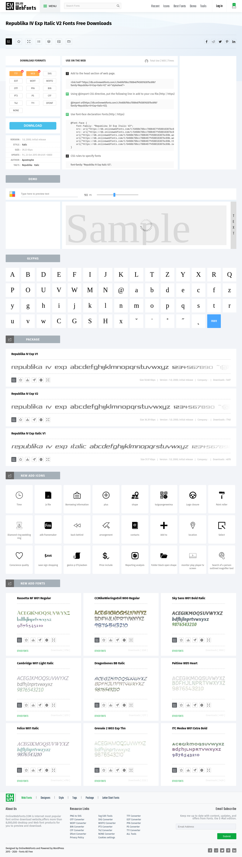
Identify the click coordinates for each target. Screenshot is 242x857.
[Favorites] (19, 41)
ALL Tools (131, 834)
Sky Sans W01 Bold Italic (188, 598)
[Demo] (29, 41)
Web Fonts (26, 798)
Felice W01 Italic (28, 728)
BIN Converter (77, 826)
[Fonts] (69, 41)
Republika (27, 165)
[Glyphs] (39, 41)
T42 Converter (105, 830)
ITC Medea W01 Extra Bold (189, 728)
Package (90, 798)
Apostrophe (28, 160)
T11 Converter (133, 830)
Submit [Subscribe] (227, 836)
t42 (16, 103)
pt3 (16, 95)
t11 (32, 103)
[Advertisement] (208, 112)
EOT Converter (134, 819)
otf (16, 88)
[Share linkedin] (233, 41)
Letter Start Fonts (110, 798)
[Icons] (59, 41)
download (33, 125)
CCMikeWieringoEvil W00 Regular (117, 598)
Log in (219, 6)
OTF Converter (77, 819)
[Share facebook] (206, 41)
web (33, 73)
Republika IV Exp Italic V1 (28, 433)
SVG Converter (105, 819)
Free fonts (23, 6)
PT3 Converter (105, 826)
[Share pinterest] (227, 41)
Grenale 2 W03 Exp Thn (110, 728)
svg (49, 73)
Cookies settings (106, 837)
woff (33, 81)
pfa (33, 88)
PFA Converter (134, 823)
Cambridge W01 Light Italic (35, 663)
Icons (166, 6)
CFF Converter (77, 830)
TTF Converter (134, 816)
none (16, 110)
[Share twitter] (220, 41)
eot (16, 81)
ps (33, 95)
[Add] (9, 41)
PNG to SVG (75, 816)
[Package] (49, 41)
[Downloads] (27, 380)
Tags (74, 798)
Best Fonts (180, 6)
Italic (24, 144)
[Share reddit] (213, 41)
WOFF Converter (78, 823)
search (118, 6)
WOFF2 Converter (107, 823)
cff (49, 95)
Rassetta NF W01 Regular (34, 598)
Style (61, 798)
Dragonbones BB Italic (110, 663)
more (214, 321)
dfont (49, 103)
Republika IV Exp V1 (24, 354)
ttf (16, 73)
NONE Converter (106, 834)
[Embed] (41, 380)
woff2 (49, 81)
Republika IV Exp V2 (24, 393)
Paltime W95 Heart (185, 663)
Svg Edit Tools (105, 816)
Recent (155, 6)
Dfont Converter (78, 834)
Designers (45, 798)
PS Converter (133, 826)
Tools (203, 6)
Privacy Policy (77, 837)
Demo (193, 6)
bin (49, 88)
